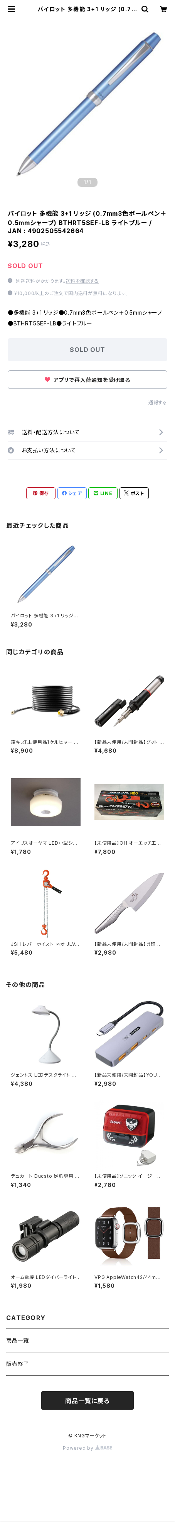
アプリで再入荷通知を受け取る (87, 380)
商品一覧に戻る (87, 1401)
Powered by (87, 1448)
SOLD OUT (87, 349)
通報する (157, 402)
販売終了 (17, 1363)
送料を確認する (82, 281)
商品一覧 (17, 1340)
